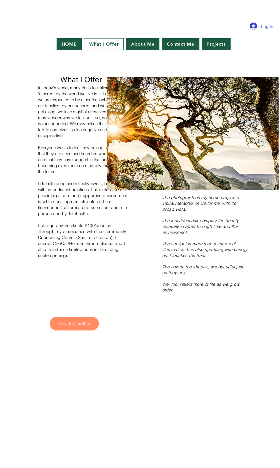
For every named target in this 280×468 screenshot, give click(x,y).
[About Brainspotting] (74, 323)
